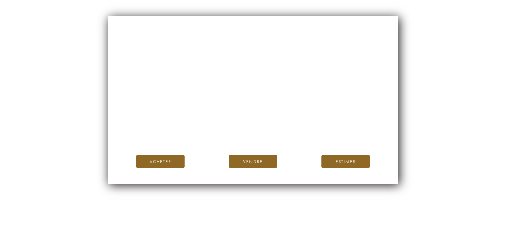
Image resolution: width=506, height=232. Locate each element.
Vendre (253, 161)
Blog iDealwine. (297, 127)
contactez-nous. (291, 135)
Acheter (160, 161)
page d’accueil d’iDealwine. (331, 120)
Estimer (346, 161)
